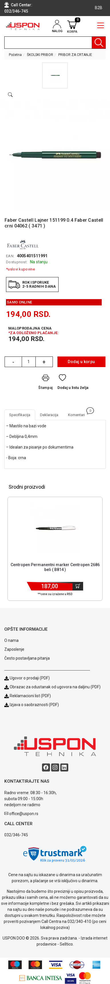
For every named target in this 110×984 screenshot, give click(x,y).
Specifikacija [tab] (19, 415)
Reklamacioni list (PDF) (27, 695)
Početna (15, 55)
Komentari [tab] (79, 413)
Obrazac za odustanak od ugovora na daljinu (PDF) (55, 687)
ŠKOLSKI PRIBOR (40, 55)
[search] (55, 42)
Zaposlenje (14, 649)
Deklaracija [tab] (49, 415)
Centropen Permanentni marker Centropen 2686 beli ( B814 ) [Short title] (55, 567)
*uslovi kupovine (20, 269)
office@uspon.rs (23, 813)
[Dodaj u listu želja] (73, 383)
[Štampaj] (45, 383)
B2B (98, 7)
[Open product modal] (10, 95)
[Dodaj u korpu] (78, 586)
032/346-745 (16, 11)
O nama (11, 640)
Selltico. (67, 944)
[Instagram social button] (55, 767)
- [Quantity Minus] (13, 361)
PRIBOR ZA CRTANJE (75, 55)
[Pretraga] (98, 42)
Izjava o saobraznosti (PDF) (34, 704)
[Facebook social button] (46, 767)
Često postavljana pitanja (27, 658)
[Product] (55, 528)
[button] (55, 75)
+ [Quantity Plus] (44, 361)
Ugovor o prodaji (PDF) (27, 678)
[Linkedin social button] (64, 767)
